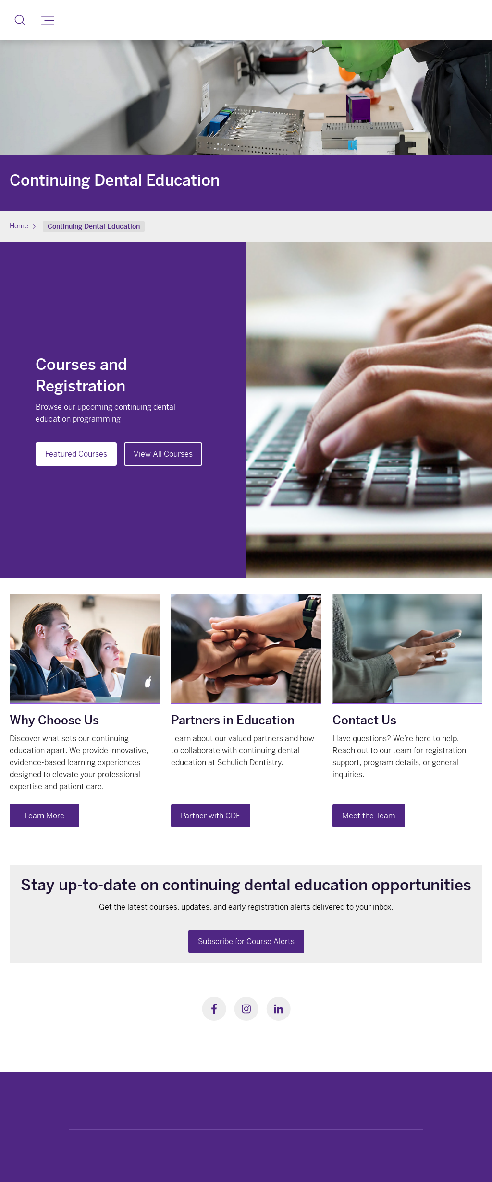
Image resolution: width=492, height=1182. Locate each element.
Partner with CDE (211, 816)
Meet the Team (368, 816)
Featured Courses (76, 454)
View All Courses (163, 454)
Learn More (44, 816)
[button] (20, 20)
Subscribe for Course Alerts (246, 941)
